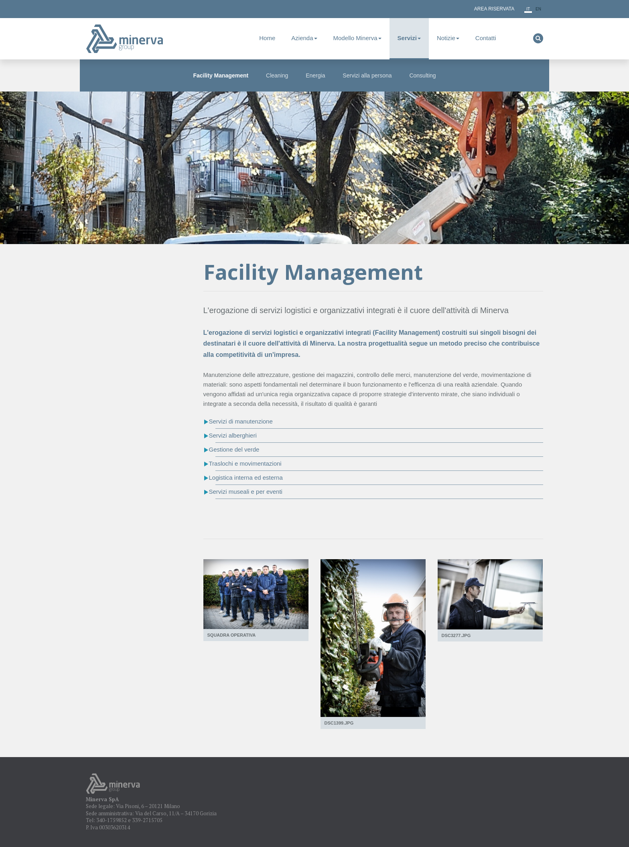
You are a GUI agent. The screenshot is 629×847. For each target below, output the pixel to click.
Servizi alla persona (367, 75)
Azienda (304, 38)
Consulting (422, 75)
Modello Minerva (357, 38)
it (528, 9)
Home (267, 38)
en (538, 9)
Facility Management (220, 75)
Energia (315, 75)
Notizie (448, 38)
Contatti (485, 38)
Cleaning (277, 75)
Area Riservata (494, 9)
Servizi (409, 38)
